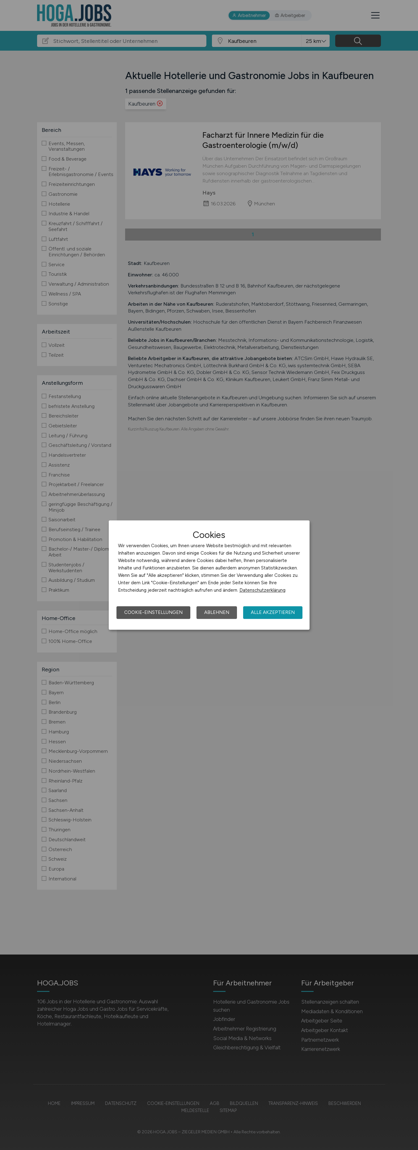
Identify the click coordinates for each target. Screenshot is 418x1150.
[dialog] (209, 575)
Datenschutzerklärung (262, 590)
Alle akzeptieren (273, 612)
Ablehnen (216, 612)
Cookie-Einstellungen (153, 612)
